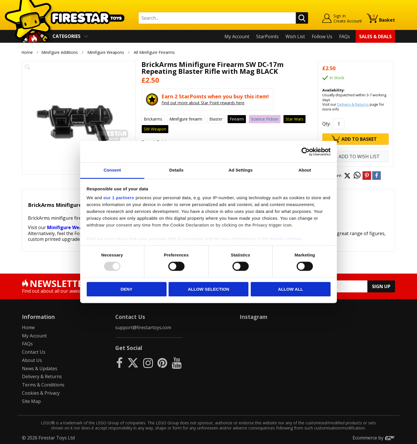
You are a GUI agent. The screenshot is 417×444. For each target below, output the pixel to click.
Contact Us (33, 352)
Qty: (326, 124)
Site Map (31, 401)
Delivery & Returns (353, 104)
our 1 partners (119, 197)
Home (27, 52)
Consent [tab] (112, 170)
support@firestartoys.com (143, 327)
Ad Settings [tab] (240, 170)
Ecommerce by (374, 438)
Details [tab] (176, 170)
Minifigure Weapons (105, 52)
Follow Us (322, 36)
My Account (236, 36)
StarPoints (267, 36)
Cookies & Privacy (41, 393)
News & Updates (39, 368)
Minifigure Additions (59, 52)
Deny (127, 289)
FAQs (344, 36)
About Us (32, 360)
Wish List (295, 36)
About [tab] (305, 170)
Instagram (254, 316)
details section (285, 238)
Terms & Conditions (43, 385)
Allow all (290, 289)
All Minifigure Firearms (154, 52)
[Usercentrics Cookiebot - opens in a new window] (306, 151)
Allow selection (208, 289)
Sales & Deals (375, 36)
